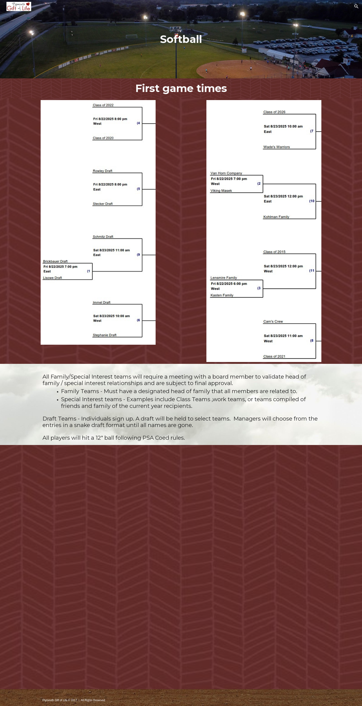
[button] (356, 6)
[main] (181, 39)
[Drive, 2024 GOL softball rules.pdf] (181, 567)
